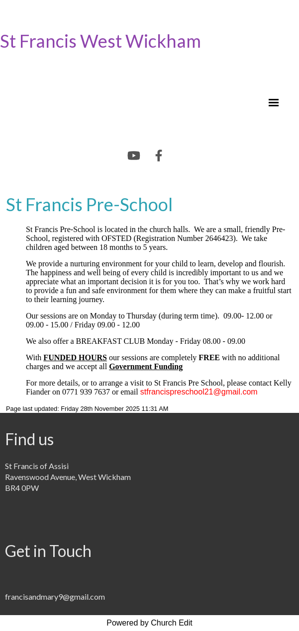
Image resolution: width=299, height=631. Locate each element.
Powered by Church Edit (149, 623)
